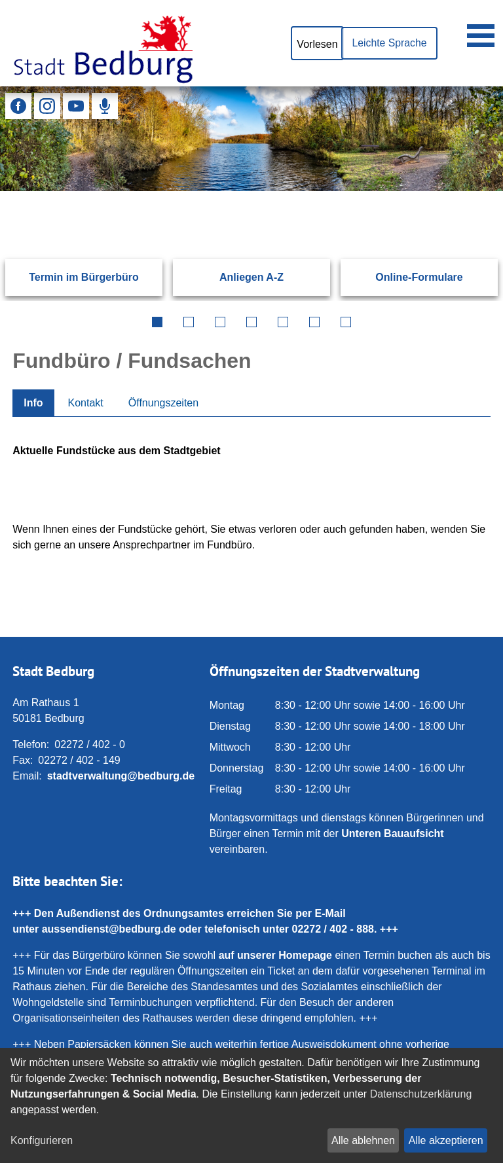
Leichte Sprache (388, 42)
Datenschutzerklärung (421, 1094)
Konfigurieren (41, 1140)
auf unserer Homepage (275, 955)
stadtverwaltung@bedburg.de (121, 775)
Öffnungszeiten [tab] (163, 402)
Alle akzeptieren (446, 1140)
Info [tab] (33, 402)
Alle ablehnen (363, 1140)
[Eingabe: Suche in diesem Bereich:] (235, 191)
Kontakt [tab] (85, 402)
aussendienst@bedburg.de (109, 929)
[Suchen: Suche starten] (461, 191)
